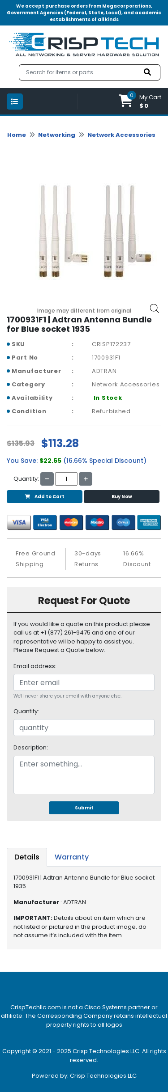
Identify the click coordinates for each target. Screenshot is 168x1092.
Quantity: (26, 711)
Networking (56, 135)
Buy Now (122, 496)
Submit (84, 807)
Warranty (72, 857)
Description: (30, 747)
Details (26, 857)
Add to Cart (45, 496)
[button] (140, 101)
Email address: (34, 666)
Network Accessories (121, 135)
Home (16, 135)
